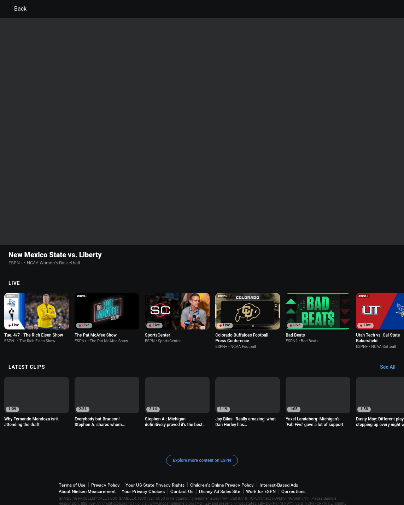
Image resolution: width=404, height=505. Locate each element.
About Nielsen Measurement (87, 472)
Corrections (293, 472)
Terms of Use (72, 466)
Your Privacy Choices (143, 472)
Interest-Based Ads (278, 466)
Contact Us (181, 472)
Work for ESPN (261, 472)
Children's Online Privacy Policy (222, 466)
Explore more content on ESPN (202, 441)
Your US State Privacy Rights (155, 466)
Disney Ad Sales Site (219, 472)
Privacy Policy (105, 466)
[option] (36, 299)
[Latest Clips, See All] (391, 348)
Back (16, 9)
